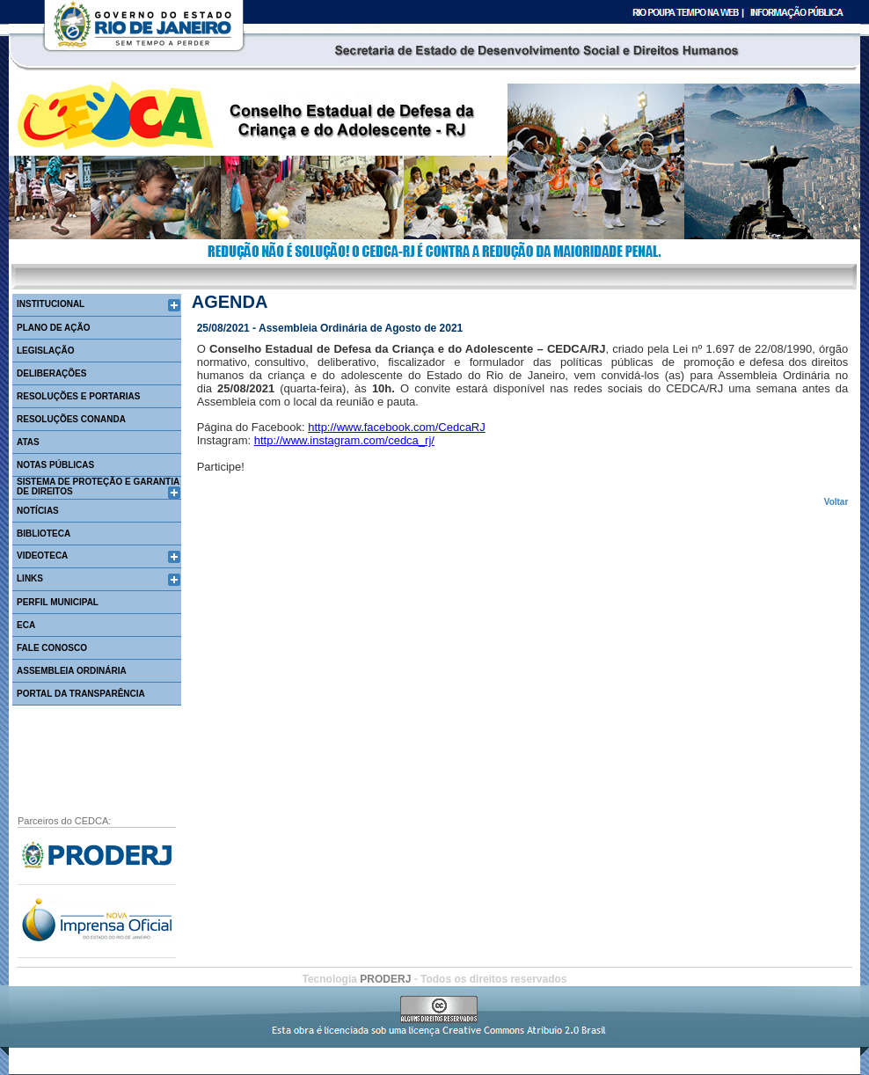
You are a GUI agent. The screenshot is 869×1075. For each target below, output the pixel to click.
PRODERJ (386, 979)
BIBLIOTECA (43, 533)
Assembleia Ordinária (72, 671)
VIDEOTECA (42, 555)
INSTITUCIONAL (50, 304)
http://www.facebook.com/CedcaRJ (397, 427)
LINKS (30, 578)
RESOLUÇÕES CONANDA (71, 419)
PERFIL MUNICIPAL (58, 602)
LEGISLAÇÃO (46, 350)
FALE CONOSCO (52, 648)
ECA (26, 625)
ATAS (28, 442)
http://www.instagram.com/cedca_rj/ (344, 440)
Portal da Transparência (81, 693)
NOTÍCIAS (38, 511)
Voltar (836, 502)
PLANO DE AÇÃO (54, 328)
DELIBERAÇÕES (51, 373)
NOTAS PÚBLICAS (55, 465)
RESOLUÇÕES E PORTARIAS (78, 396)
